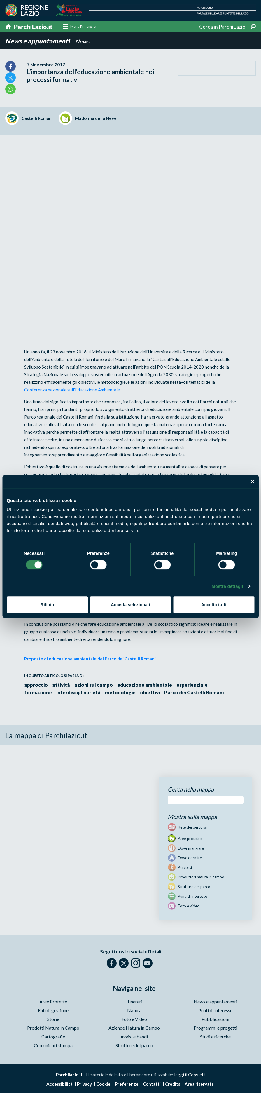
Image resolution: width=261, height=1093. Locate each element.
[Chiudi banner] (252, 482)
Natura (134, 1010)
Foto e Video (134, 1019)
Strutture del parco (134, 1045)
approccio (36, 685)
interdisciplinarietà (80, 693)
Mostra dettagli (227, 586)
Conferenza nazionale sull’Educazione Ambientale (72, 390)
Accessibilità (59, 1084)
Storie (53, 1019)
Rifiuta (47, 604)
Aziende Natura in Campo (134, 1028)
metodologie (122, 693)
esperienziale (195, 685)
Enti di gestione (53, 1010)
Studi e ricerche (215, 1037)
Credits (172, 1084)
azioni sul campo (94, 685)
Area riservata (199, 1084)
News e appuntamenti (38, 42)
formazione (38, 693)
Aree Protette (53, 1002)
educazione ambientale (146, 685)
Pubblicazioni (215, 1019)
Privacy (84, 1084)
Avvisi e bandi (134, 1037)
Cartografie (53, 1037)
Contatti (152, 1084)
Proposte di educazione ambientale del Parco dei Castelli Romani (90, 659)
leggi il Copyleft (189, 1075)
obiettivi (153, 693)
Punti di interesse (215, 1010)
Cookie (103, 1084)
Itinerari (134, 1002)
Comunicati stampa (53, 1045)
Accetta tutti (214, 604)
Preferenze (127, 1084)
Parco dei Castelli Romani (198, 693)
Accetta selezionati (130, 604)
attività (61, 685)
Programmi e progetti (215, 1028)
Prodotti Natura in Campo (53, 1028)
